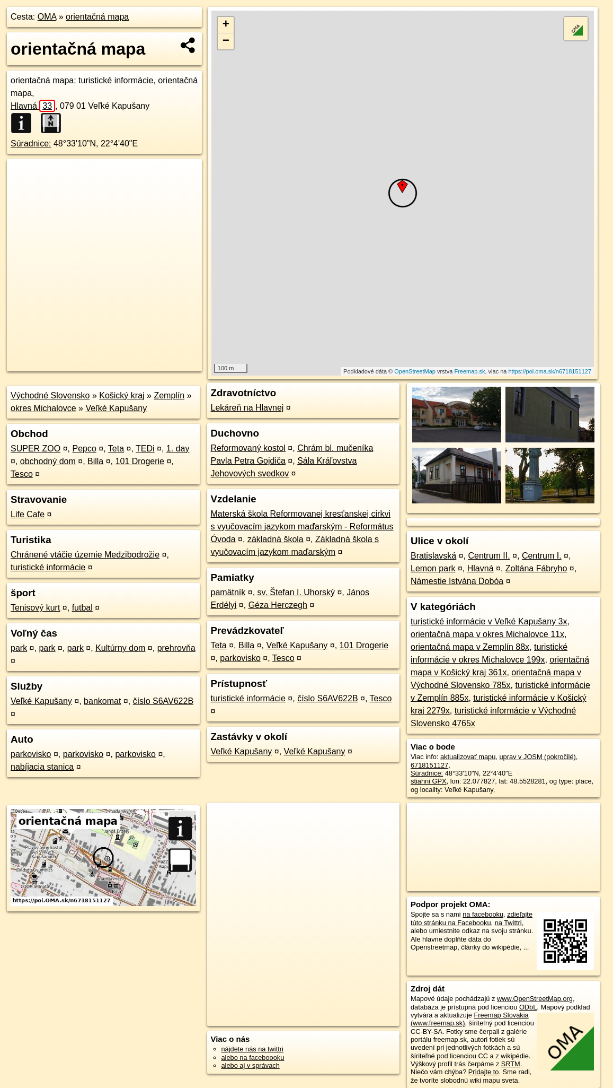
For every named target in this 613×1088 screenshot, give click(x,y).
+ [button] (226, 25)
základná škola (275, 539)
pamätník (228, 592)
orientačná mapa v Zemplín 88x (470, 646)
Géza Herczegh (277, 605)
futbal (82, 607)
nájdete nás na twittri (252, 1049)
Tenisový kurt (35, 607)
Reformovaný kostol (248, 447)
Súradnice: (31, 143)
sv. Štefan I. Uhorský (296, 592)
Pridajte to (483, 1072)
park (19, 647)
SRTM (510, 1064)
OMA (47, 16)
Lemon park (433, 568)
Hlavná (33, 106)
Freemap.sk (469, 371)
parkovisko (31, 754)
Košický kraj (121, 395)
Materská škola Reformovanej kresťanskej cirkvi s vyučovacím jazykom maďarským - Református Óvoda (302, 526)
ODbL (528, 1007)
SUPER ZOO (35, 448)
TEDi (145, 448)
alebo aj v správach (250, 1065)
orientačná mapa (97, 16)
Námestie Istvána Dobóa (457, 581)
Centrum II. (489, 555)
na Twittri (508, 923)
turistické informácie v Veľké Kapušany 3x (489, 621)
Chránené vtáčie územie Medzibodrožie (85, 554)
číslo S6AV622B (163, 701)
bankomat (102, 701)
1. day (178, 448)
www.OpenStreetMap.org (535, 999)
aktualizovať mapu (467, 757)
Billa (95, 461)
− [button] (226, 41)
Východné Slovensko (50, 395)
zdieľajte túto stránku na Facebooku (471, 918)
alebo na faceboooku (253, 1057)
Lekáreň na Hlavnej (247, 407)
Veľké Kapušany (116, 408)
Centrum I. (542, 555)
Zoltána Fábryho (536, 568)
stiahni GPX (429, 781)
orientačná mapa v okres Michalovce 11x (487, 634)
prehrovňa (176, 647)
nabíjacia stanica (42, 766)
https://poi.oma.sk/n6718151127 (550, 371)
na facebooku (483, 914)
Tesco (22, 473)
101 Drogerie (140, 461)
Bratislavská (433, 555)
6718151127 (429, 765)
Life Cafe (28, 514)
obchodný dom (48, 461)
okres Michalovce (43, 408)
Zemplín (169, 395)
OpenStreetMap (415, 371)
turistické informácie (48, 567)
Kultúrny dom (120, 647)
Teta (116, 448)
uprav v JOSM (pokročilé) (537, 757)
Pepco (84, 448)
